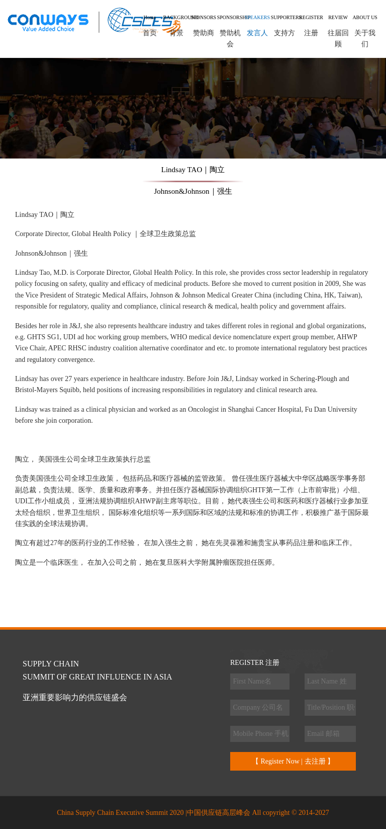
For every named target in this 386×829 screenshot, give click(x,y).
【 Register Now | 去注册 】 (293, 761)
